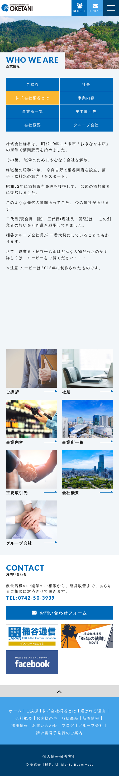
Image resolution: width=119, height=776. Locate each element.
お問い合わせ (45, 725)
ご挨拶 (32, 84)
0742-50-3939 (36, 598)
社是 (86, 84)
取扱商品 (70, 718)
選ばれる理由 (93, 711)
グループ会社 (86, 125)
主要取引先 (86, 111)
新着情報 (91, 718)
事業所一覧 (33, 111)
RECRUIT (79, 10)
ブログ (68, 725)
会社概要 (32, 125)
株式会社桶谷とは (33, 98)
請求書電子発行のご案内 (59, 732)
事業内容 (86, 98)
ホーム (15, 711)
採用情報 (19, 725)
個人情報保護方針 (59, 756)
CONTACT (95, 10)
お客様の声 (47, 718)
